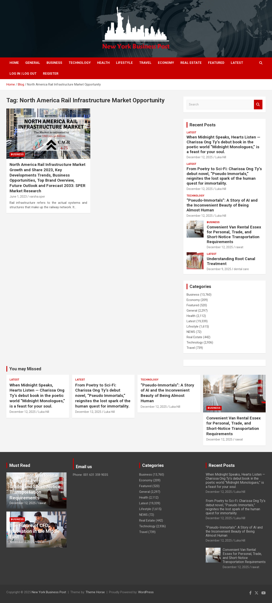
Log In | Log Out (23, 74)
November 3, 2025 (22, 542)
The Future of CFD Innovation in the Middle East (35, 531)
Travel (145, 63)
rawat (239, 247)
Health (103, 63)
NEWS (191, 332)
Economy (166, 63)
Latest (237, 63)
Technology (80, 63)
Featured (216, 63)
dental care (241, 269)
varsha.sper (37, 196)
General (32, 63)
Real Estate (191, 63)
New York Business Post (49, 592)
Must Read (19, 465)
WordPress (146, 592)
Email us (84, 466)
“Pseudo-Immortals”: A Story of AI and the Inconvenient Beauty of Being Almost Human (222, 205)
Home (14, 63)
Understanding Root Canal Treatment (231, 261)
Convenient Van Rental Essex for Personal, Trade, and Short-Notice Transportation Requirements (234, 234)
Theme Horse (95, 592)
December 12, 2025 (200, 157)
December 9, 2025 (219, 269)
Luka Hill (220, 157)
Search (258, 104)
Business (54, 63)
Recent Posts (203, 124)
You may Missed (25, 368)
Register (50, 74)
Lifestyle (124, 63)
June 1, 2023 (18, 196)
